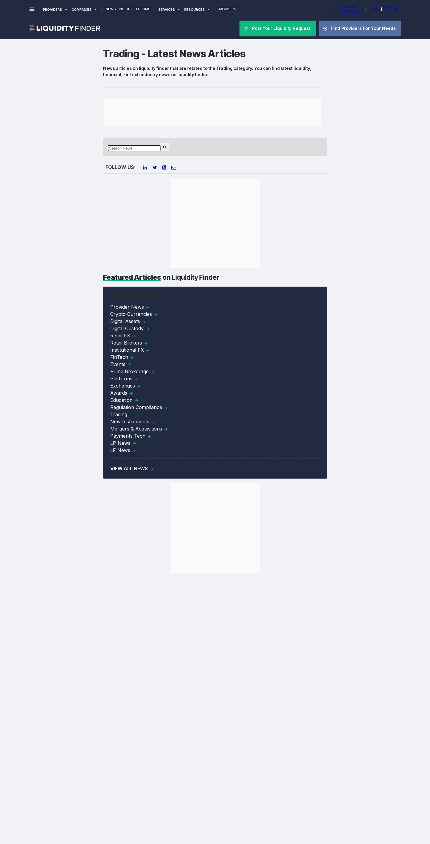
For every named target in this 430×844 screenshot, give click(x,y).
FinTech (122, 357)
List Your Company (345, 9)
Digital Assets (128, 321)
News (111, 9)
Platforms (124, 379)
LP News (123, 443)
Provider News (130, 307)
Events (121, 364)
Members (227, 9)
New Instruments (133, 422)
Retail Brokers (129, 343)
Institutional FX (130, 350)
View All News (132, 468)
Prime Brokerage (132, 371)
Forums (143, 9)
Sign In (392, 9)
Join (375, 9)
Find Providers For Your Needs (360, 28)
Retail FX (123, 336)
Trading (121, 414)
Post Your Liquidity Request (277, 28)
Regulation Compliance (139, 407)
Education (124, 400)
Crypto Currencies (134, 314)
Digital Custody (130, 328)
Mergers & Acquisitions (139, 429)
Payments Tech (131, 436)
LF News (123, 450)
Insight (126, 9)
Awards (121, 393)
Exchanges (125, 386)
